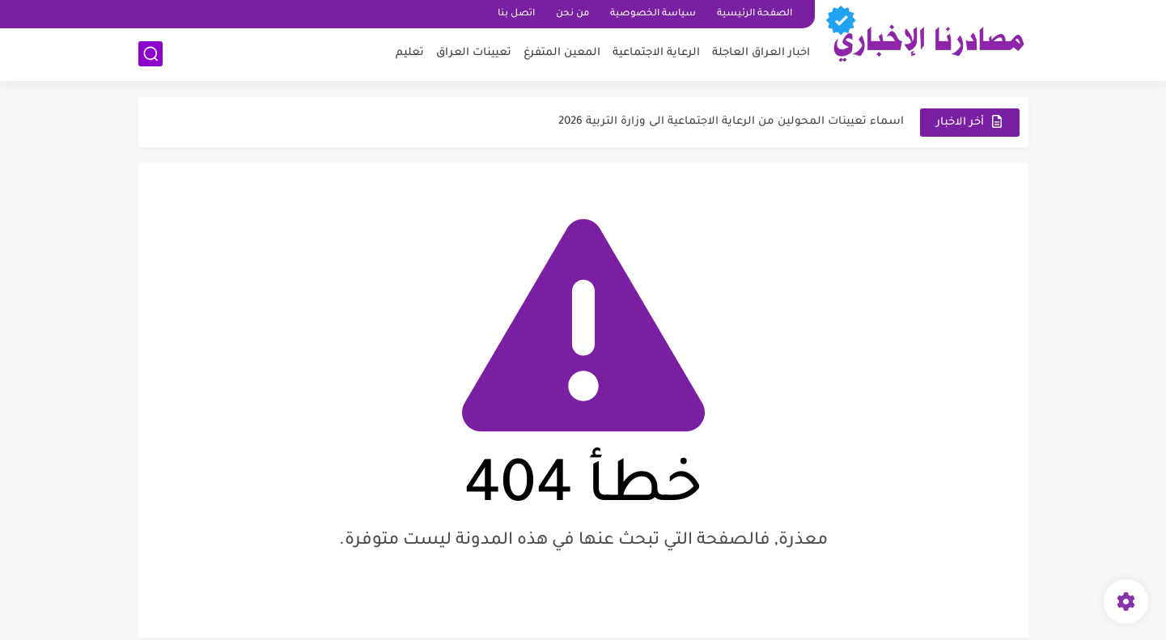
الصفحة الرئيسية (754, 14)
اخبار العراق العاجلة (761, 53)
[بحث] (150, 53)
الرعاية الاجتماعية (656, 53)
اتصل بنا (516, 14)
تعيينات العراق (473, 53)
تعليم (410, 53)
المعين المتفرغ (562, 53)
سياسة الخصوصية (653, 14)
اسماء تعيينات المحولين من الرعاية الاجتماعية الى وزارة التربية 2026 (731, 122)
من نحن (572, 14)
